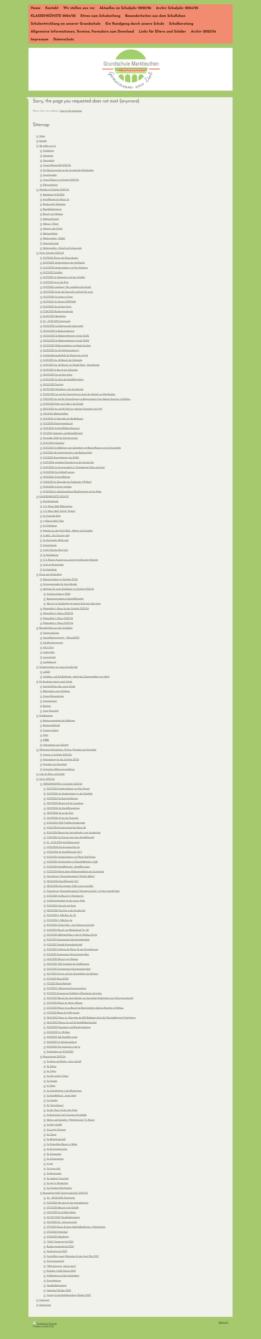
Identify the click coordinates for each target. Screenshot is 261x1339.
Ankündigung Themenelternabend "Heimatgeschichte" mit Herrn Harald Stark (83, 891)
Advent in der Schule (52, 229)
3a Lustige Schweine (56, 1130)
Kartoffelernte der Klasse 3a (56, 199)
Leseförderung (49, 662)
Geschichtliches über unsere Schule (59, 686)
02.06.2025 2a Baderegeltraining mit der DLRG (66, 341)
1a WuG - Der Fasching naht (56, 535)
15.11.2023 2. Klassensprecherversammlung (66, 988)
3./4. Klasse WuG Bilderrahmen (57, 506)
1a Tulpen (51, 1086)
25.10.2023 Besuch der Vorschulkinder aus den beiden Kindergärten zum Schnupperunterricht (90, 998)
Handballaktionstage (56, 1285)
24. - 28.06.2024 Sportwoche (61, 1198)
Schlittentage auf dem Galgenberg (63, 1276)
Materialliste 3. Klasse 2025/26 (58, 618)
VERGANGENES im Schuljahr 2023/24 (62, 784)
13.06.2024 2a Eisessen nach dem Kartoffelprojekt (70, 837)
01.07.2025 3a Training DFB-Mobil (59, 302)
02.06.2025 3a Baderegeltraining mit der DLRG (66, 336)
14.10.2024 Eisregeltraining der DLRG (61, 458)
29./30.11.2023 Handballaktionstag (63, 1217)
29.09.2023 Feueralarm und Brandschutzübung (69, 1027)
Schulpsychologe (50, 730)
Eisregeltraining (54, 1281)
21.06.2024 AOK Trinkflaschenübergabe (66, 823)
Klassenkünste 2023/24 (54, 1057)
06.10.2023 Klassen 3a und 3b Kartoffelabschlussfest (72, 1022)
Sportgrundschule (51, 633)
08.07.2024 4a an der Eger (60, 813)
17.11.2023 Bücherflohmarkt (59, 983)
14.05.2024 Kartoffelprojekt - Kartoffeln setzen (68, 867)
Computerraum (50, 701)
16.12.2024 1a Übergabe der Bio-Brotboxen (63, 419)
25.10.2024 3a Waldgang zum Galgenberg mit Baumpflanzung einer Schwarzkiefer (82, 448)
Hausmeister (49, 160)
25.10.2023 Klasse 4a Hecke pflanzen (65, 1003)
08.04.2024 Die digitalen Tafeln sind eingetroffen (70, 886)
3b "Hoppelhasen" (55, 1105)
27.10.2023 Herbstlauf (57, 1232)
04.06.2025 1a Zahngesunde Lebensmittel (63, 326)
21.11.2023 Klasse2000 (58, 979)
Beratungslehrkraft (51, 725)
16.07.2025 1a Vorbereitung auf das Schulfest (64, 277)
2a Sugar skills (53, 1169)
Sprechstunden (50, 175)
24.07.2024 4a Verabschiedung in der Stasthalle (70, 794)
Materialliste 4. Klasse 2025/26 (58, 623)
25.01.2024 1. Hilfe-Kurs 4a (59, 920)
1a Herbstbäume (50, 555)
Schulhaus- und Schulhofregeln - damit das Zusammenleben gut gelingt (76, 677)
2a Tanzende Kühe (52, 516)
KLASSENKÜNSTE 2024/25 (54, 496)
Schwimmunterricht (55, 1261)
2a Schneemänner (55, 1159)
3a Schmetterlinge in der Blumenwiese (64, 1091)
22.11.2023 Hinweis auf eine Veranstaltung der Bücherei (72, 974)
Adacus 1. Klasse (51, 224)
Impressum (44, 1300)
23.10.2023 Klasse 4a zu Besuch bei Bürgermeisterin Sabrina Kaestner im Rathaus (85, 1008)
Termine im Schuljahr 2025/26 (57, 755)
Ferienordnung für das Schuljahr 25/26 (61, 759)
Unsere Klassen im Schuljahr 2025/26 (61, 180)
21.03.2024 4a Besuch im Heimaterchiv (65, 896)
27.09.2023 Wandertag (58, 1237)
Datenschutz (45, 1305)
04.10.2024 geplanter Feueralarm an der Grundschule (68, 462)
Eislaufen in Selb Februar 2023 (61, 1271)
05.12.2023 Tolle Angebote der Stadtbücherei (68, 964)
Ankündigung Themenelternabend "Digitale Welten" (71, 876)
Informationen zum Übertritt (55, 745)
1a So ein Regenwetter (53, 565)
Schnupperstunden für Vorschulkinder (60, 584)
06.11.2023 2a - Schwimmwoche (62, 1222)
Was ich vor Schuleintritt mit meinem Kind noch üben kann (74, 604)
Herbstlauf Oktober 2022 (59, 1290)
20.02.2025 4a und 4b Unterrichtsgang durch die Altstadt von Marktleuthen (79, 394)
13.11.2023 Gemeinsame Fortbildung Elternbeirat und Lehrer (74, 993)
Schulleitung (48, 151)
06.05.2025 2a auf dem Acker (57, 375)
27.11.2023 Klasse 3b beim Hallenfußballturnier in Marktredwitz (76, 1227)
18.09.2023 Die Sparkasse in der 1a (63, 1047)
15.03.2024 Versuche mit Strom (61, 906)
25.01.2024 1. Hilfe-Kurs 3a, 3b (61, 915)
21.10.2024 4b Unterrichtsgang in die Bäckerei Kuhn (67, 453)
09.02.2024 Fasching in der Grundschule (66, 910)
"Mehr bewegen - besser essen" (61, 1266)
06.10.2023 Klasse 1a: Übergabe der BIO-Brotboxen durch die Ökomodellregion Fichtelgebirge (91, 1018)
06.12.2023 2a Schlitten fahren (61, 1212)
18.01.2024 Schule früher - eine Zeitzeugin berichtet (70, 925)
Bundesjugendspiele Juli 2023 (60, 1246)
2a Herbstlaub (50, 570)
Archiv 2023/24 (47, 779)
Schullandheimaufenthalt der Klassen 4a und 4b (65, 355)
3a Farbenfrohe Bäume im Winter (62, 1144)
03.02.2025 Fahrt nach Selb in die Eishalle (63, 404)
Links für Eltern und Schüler (52, 774)
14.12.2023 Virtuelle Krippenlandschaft (64, 945)
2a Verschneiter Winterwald (55, 540)
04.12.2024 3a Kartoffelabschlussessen (61, 428)
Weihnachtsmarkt (51, 219)
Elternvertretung (50, 185)
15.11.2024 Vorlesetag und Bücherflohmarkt (63, 433)
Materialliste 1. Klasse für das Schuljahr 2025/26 (66, 609)
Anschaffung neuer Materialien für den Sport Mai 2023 (73, 1256)
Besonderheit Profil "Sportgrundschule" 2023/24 (65, 1193)
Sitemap (53, 1324)
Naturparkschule (51, 243)
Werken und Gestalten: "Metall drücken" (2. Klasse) (71, 1120)
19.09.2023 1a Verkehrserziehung (62, 1042)
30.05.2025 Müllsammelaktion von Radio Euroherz (67, 346)
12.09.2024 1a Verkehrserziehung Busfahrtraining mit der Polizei (72, 491)
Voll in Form (48, 647)
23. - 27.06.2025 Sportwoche (56, 321)
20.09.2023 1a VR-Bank (58, 1032)
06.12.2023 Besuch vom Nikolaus (62, 959)
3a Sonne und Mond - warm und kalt (64, 1061)
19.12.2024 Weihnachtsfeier (55, 414)
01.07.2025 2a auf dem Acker (57, 307)
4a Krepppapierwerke (57, 1149)
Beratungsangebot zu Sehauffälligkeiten (65, 599)
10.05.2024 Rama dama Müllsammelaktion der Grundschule (75, 871)
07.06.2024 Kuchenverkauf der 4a (63, 847)
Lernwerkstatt (49, 657)
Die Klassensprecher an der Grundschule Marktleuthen (68, 170)
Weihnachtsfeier (50, 234)
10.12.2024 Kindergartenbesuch (58, 423)
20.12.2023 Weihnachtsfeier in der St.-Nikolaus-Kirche (72, 935)
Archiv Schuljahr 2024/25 (51, 253)
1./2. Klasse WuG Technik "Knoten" (59, 511)
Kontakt (43, 141)
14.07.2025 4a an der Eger (56, 282)
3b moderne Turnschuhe (58, 1178)
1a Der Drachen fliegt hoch (55, 550)
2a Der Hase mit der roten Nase (62, 1110)
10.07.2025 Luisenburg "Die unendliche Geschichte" (67, 287)
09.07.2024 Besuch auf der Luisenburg (65, 803)
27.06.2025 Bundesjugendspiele (58, 311)
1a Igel (50, 1164)
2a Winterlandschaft (56, 1139)
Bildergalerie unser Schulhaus (56, 691)
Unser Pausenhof (50, 711)
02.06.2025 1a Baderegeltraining (58, 331)
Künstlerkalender (50, 501)
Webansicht (223, 1323)
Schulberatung (46, 716)
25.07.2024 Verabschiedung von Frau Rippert (68, 789)
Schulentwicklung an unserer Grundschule (58, 667)
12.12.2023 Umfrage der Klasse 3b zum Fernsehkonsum (72, 949)
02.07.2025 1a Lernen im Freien (58, 297)
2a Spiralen (52, 1100)
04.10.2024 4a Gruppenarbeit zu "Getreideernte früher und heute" (74, 467)
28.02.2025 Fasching (53, 384)
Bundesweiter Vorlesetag (54, 204)
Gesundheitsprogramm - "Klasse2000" (61, 638)
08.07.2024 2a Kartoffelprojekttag (63, 808)
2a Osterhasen (50, 526)
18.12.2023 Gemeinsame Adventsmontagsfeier (68, 940)
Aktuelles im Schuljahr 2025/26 (54, 190)
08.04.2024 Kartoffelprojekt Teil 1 (63, 881)
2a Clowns (51, 1134)
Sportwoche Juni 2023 (57, 1251)
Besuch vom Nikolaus (53, 214)
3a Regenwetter (54, 1173)
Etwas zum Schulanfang (50, 574)
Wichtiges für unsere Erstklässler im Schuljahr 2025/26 (68, 589)
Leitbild (46, 672)
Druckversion (40, 1324)
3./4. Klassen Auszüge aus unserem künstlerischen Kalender (70, 560)
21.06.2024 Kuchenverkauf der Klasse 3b (66, 828)
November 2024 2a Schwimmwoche (60, 438)
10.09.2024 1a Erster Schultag (57, 487)
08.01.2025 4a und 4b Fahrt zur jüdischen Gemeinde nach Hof (72, 409)
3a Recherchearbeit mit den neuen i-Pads (66, 901)
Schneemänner (50, 545)
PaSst (45, 735)
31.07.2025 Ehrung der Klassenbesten (60, 258)
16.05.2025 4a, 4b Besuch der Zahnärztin (62, 360)
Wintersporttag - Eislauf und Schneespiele (62, 248)
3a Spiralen (52, 1081)
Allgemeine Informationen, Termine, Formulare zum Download (67, 750)
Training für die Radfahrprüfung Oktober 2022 (69, 1295)
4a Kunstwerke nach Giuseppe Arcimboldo (67, 1115)
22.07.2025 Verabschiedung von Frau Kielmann (65, 268)
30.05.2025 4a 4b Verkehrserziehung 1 (61, 350)
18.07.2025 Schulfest (52, 272)
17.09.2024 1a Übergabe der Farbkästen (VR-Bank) (67, 482)
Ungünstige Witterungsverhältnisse (59, 769)
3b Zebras (51, 1066)
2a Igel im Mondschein (57, 1183)
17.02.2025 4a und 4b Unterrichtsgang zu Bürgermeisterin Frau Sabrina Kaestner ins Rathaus (86, 399)
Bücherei (47, 706)
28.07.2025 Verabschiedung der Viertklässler (64, 263)
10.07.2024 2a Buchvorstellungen (62, 798)
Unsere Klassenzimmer (53, 696)
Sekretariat (48, 156)
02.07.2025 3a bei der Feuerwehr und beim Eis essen (68, 292)
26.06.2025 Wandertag (54, 316)
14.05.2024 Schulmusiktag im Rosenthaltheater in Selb (72, 862)
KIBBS (46, 740)
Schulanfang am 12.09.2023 (60, 1052)
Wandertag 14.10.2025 (53, 195)
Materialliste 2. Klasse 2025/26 (58, 613)
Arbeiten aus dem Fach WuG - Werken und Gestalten (68, 531)
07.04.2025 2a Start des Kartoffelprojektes (63, 379)
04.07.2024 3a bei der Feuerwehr (62, 818)
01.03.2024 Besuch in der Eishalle (63, 1208)
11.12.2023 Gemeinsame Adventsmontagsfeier (68, 954)
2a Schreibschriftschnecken (59, 1188)
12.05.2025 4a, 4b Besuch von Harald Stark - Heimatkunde (71, 365)
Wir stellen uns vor (47, 146)
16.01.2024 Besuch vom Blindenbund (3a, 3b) (68, 930)
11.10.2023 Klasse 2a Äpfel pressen (63, 1013)
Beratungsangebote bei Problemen (59, 721)
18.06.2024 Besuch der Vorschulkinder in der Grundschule (74, 833)
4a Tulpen (51, 1071)
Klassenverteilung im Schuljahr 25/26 (60, 579)
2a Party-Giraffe (54, 1125)
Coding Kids (49, 652)
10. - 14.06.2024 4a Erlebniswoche (63, 842)
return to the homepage (71, 111)
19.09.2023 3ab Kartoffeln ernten (62, 1037)
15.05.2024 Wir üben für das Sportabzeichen (67, 1203)
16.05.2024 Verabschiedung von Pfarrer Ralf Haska (71, 857)
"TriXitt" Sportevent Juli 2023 (60, 1242)
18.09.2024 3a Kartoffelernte (56, 477)
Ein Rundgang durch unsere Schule (55, 682)
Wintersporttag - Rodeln (54, 238)
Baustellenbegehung (52, 209)
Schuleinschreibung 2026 (58, 594)
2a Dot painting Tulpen (57, 1076)
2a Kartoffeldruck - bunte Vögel (61, 1096)
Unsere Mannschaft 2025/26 (57, 165)
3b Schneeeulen (54, 1154)
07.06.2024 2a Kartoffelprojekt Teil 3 (64, 852)
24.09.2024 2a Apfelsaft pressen (58, 472)
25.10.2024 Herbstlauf (53, 443)
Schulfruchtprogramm (53, 643)
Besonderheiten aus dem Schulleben (56, 628)
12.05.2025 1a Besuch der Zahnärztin (60, 370)
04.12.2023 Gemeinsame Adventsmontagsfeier (69, 969)
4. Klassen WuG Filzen (53, 521)
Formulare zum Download (55, 764)
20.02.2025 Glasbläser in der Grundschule (63, 389)
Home (42, 136)
